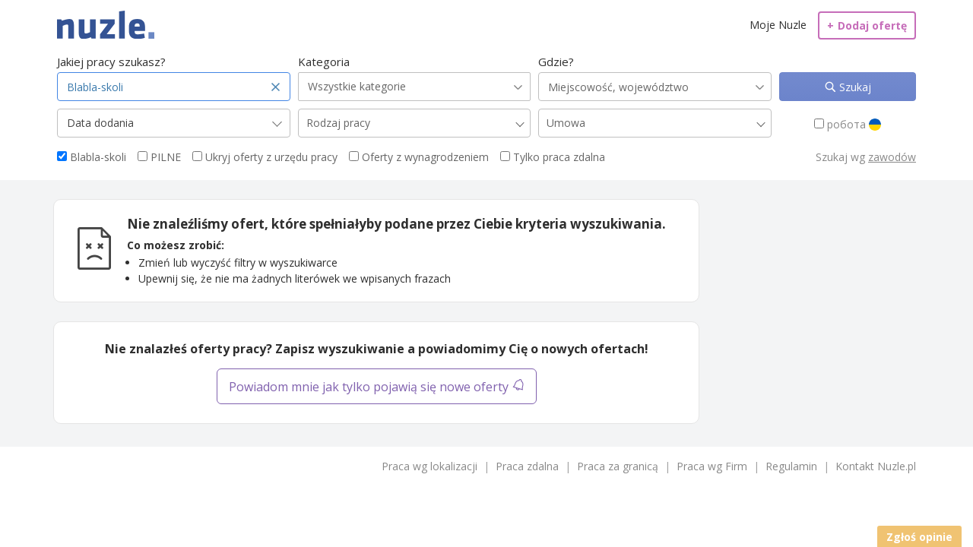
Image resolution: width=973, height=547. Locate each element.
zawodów (892, 157)
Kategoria (324, 61)
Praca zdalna (527, 466)
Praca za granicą (617, 466)
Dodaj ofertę (867, 25)
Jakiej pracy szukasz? (111, 61)
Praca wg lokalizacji (429, 466)
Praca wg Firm (712, 466)
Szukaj (853, 87)
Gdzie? (556, 61)
